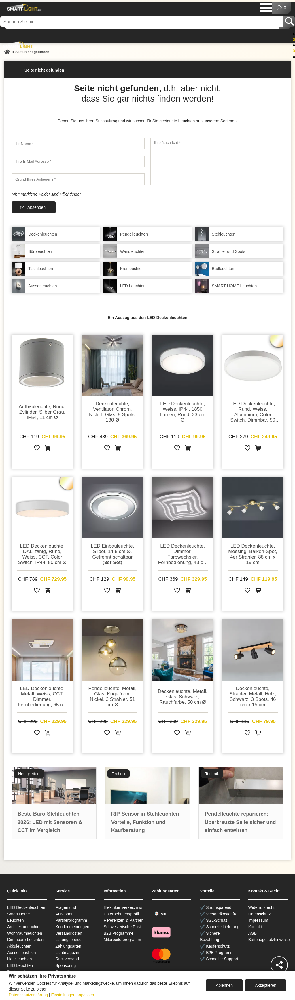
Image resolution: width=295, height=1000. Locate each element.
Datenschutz (259, 914)
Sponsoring (65, 965)
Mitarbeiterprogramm (122, 939)
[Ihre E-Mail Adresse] (78, 161)
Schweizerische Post (122, 926)
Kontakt (255, 926)
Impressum (258, 920)
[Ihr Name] (78, 143)
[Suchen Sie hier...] (142, 21)
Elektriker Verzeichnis (123, 907)
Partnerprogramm (71, 920)
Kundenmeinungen (72, 926)
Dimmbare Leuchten (25, 939)
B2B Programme (118, 933)
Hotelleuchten (19, 959)
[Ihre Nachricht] (216, 161)
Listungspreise (68, 939)
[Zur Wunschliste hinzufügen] (37, 449)
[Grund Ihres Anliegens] (78, 179)
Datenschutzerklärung (28, 995)
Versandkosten (68, 933)
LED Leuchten (20, 965)
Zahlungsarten (68, 946)
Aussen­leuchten (21, 952)
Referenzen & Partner (123, 920)
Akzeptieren (265, 985)
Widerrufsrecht (261, 907)
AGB (252, 933)
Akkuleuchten (19, 946)
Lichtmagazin (67, 952)
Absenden (36, 207)
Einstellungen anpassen (72, 995)
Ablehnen (224, 985)
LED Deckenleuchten (26, 907)
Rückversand (67, 959)
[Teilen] (279, 965)
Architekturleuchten (24, 926)
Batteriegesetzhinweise (269, 939)
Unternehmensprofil (121, 914)
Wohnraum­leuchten (24, 933)
